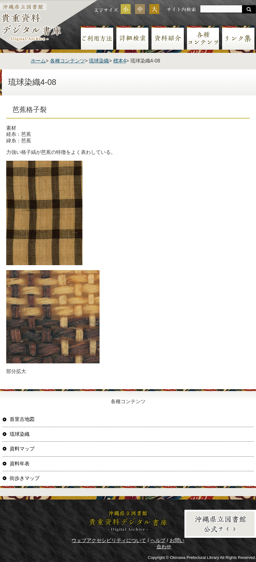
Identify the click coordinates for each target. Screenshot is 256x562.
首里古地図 (22, 419)
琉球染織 (99, 60)
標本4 (119, 60)
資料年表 (20, 463)
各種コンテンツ (67, 60)
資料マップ (22, 448)
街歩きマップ (25, 478)
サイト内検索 (181, 9)
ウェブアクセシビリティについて (109, 540)
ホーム (38, 60)
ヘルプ (158, 540)
